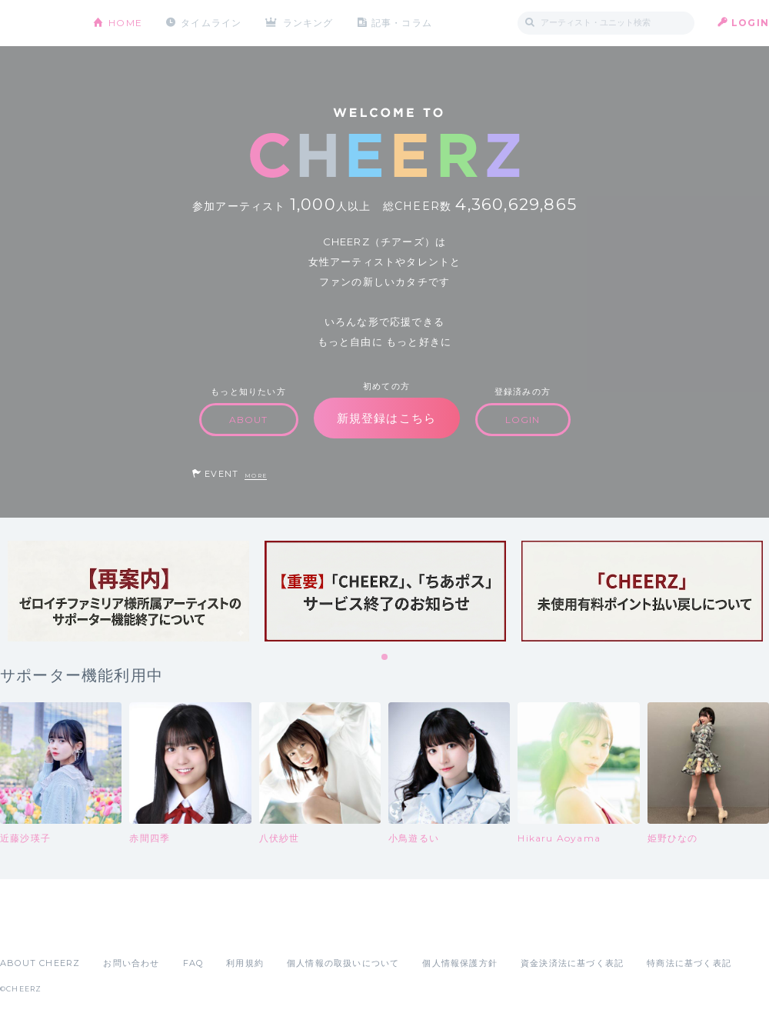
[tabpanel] (128, 591)
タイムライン (211, 22)
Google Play (116, 929)
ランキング (308, 22)
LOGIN (750, 22)
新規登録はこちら (387, 418)
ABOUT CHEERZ (40, 963)
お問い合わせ (131, 963)
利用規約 (245, 963)
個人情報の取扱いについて (343, 963)
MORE (256, 475)
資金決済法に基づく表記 (572, 963)
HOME (125, 22)
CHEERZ (35, 23)
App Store (35, 929)
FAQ (193, 963)
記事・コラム (401, 22)
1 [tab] (385, 657)
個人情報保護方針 (460, 963)
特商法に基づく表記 (689, 963)
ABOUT (248, 419)
